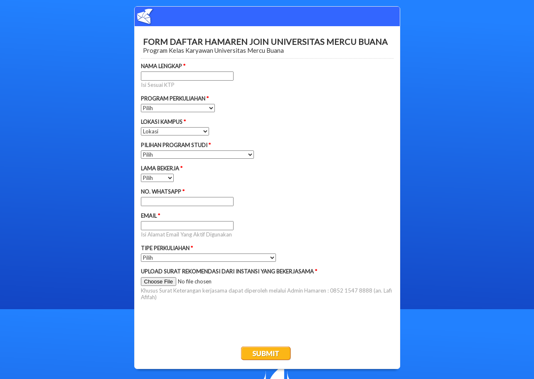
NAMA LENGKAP (163, 66)
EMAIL (150, 215)
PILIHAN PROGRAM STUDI (176, 145)
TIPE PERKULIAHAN (167, 248)
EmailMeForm (267, 16)
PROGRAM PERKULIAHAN (175, 98)
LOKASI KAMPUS (163, 121)
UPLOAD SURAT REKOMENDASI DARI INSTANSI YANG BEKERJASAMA (229, 271)
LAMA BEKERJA (161, 168)
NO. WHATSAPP (163, 191)
